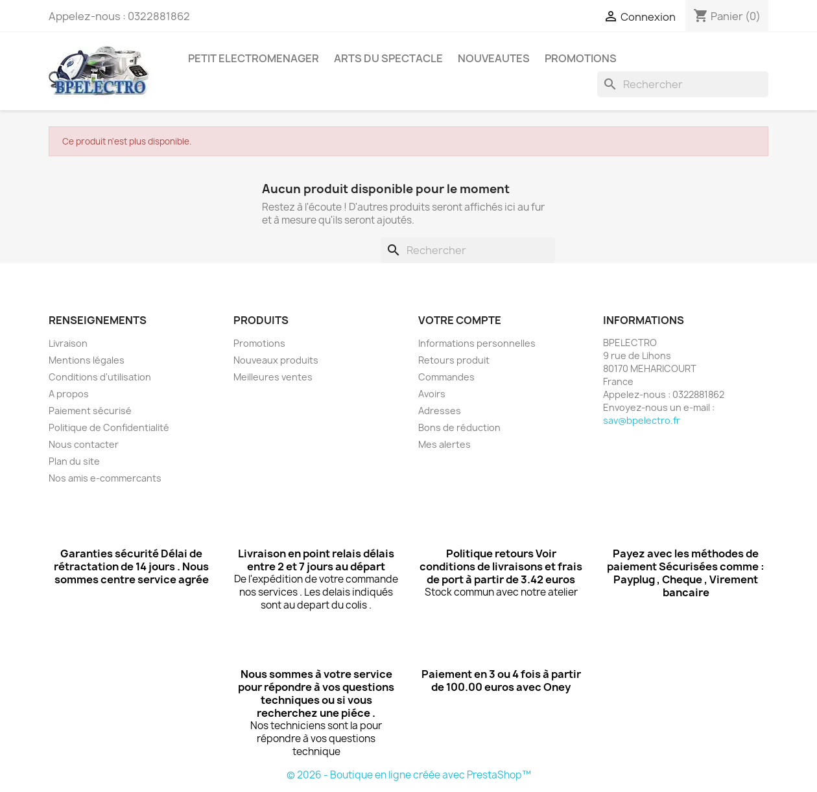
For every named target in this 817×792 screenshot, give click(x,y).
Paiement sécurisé (90, 410)
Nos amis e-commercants (105, 478)
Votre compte (459, 320)
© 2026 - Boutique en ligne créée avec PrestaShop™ (409, 775)
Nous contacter (84, 444)
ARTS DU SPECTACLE (388, 58)
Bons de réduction (459, 427)
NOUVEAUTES (494, 58)
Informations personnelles (477, 343)
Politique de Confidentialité (109, 427)
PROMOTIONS (581, 58)
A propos (69, 394)
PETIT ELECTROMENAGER (253, 58)
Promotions (259, 343)
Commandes (446, 377)
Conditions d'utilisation (100, 377)
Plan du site (74, 461)
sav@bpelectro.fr (641, 420)
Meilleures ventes (273, 377)
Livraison (68, 343)
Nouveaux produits (275, 360)
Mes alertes (444, 444)
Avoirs (431, 394)
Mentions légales (86, 360)
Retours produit (454, 360)
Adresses (439, 410)
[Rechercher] (682, 84)
